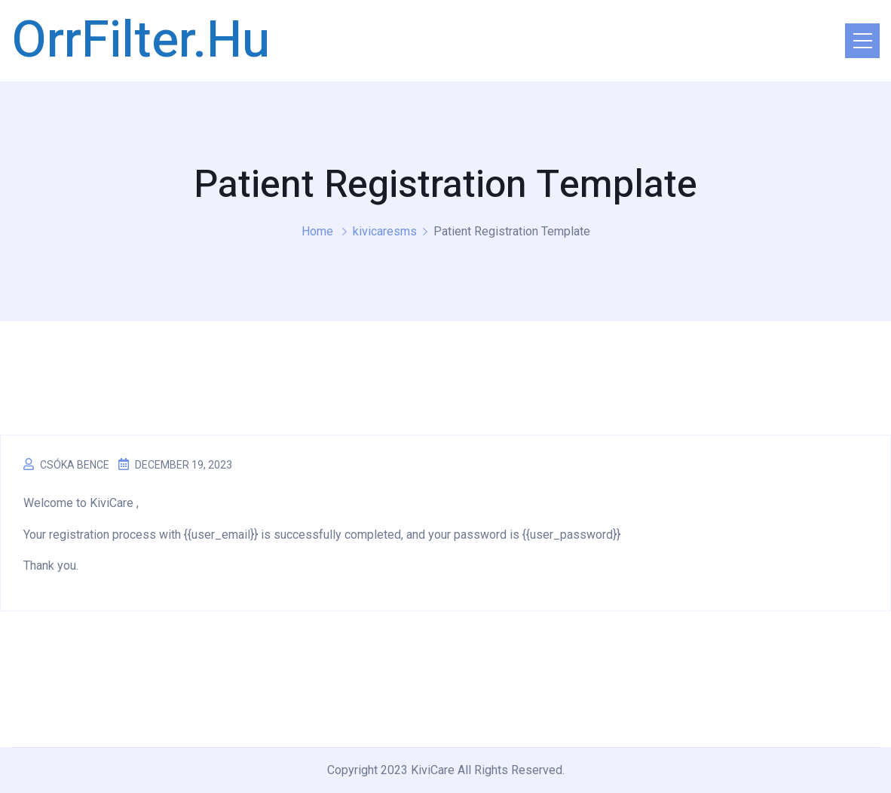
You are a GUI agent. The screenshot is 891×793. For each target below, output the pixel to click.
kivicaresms (385, 231)
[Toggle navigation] (862, 40)
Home (317, 231)
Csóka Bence (74, 465)
